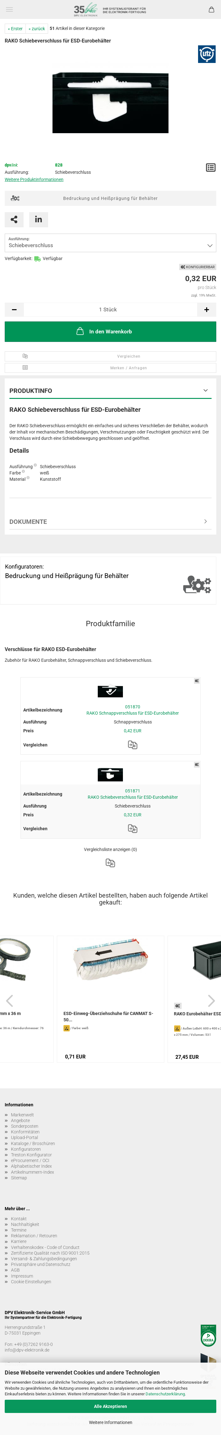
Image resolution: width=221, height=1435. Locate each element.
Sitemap (19, 1177)
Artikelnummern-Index (32, 1172)
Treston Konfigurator (31, 1154)
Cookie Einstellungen (31, 1281)
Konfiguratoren (26, 1149)
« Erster (15, 28)
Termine (18, 1230)
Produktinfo (30, 390)
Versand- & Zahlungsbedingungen (44, 1258)
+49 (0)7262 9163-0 (33, 1344)
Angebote (20, 1120)
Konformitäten (25, 1131)
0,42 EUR (132, 730)
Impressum (22, 1276)
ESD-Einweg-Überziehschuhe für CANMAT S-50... (108, 1016)
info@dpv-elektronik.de (27, 1350)
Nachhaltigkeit (25, 1224)
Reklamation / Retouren (34, 1235)
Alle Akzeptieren (110, 1406)
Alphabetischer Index (31, 1166)
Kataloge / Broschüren (33, 1143)
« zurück (37, 28)
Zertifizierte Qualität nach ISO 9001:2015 (50, 1253)
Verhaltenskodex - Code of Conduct (45, 1247)
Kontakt (19, 1218)
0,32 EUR (132, 814)
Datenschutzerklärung (165, 1394)
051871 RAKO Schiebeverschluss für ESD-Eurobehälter (133, 794)
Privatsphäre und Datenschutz (40, 1264)
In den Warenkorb (103, 331)
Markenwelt (22, 1114)
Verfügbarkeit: (18, 258)
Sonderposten (24, 1126)
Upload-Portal (24, 1137)
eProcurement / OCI (30, 1160)
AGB (15, 1270)
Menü (9, 9)
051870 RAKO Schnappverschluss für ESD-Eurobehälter (132, 710)
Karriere (18, 1241)
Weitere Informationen (110, 1422)
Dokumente (28, 521)
